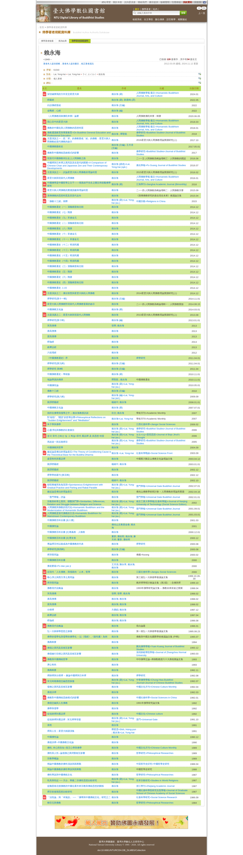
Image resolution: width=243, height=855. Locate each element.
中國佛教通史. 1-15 (57, 288)
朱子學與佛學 (54, 424)
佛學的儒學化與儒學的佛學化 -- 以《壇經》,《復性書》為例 (77, 636)
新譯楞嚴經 (53, 402)
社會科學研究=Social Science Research (156, 797)
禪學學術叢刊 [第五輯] (58, 475)
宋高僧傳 (51, 325)
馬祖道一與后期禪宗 (57, 442)
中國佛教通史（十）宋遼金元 (62, 234)
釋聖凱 (123, 134)
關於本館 (117, 2)
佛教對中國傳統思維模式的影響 (63, 152)
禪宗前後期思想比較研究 (59, 791)
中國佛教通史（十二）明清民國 (63, 244)
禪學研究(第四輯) (56, 549)
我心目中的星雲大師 (57, 121)
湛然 (49, 725)
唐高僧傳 (51, 331)
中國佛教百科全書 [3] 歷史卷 (61, 538)
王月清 (115, 564)
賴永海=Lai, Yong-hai (122, 418)
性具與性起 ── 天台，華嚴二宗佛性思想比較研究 (72, 780)
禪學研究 (140, 358)
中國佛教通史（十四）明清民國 (63, 261)
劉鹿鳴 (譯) (129, 100)
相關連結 (182, 19)
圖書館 (111, 841)
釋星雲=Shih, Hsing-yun (124, 729)
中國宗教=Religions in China (152, 201)
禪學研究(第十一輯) (57, 298)
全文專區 (148, 19)
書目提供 (153, 2)
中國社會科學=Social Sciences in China (156, 697)
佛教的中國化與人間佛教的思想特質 (65, 128)
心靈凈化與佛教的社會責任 (60, 430)
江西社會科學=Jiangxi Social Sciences (155, 424)
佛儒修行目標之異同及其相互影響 (64, 653)
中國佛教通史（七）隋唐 (59, 212)
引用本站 (176, 2)
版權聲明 (164, 2)
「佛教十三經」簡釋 (57, 201)
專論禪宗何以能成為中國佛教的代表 (65, 544)
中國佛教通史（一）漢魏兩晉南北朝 (65, 207)
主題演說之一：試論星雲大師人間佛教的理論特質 (72, 172)
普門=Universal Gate (146, 719)
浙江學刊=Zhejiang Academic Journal (155, 786)
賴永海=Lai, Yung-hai (123, 732)
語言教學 (171, 19)
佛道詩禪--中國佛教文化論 (60, 742)
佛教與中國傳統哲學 (57, 659)
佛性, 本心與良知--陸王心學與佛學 (64, 747)
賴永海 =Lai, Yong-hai (123, 453)
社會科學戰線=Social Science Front (154, 453)
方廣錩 (115, 609)
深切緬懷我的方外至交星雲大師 (63, 94)
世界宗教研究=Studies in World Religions (157, 780)
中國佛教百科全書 (56, 560)
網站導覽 (106, 2)
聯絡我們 (142, 2)
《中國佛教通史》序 (57, 358)
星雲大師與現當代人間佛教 (60, 178)
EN (203, 8)
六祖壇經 (51, 352)
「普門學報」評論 (56, 497)
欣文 (114, 413)
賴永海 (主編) (118, 105)
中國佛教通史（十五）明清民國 (63, 255)
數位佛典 (159, 19)
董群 (114, 536)
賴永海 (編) (117, 110)
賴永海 (115, 116)
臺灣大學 (103, 841)
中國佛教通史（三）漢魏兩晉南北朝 (65, 266)
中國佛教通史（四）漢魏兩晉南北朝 (65, 282)
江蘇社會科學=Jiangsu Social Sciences (156, 572)
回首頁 (197, 2)
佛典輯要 (51, 642)
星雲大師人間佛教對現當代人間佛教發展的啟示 (71, 304)
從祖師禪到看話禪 (56, 713)
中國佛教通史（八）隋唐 (59, 228)
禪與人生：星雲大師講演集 (60, 731)
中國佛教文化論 (55, 309)
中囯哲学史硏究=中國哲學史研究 (152, 764)
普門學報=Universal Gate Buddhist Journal (158, 486)
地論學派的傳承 (55, 379)
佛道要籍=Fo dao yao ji (59, 566)
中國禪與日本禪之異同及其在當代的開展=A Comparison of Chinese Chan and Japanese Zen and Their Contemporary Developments (77, 165)
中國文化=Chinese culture (149, 713)
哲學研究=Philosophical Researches (154, 753)
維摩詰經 (51, 347)
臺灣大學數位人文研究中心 (130, 841)
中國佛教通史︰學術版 (58, 374)
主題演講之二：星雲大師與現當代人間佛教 (68, 314)
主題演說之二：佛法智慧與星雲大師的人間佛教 (71, 293)
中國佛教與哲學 (55, 447)
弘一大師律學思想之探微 (59, 631)
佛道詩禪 (51, 692)
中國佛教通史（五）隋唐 (59, 271)
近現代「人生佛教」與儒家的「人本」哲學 (68, 572)
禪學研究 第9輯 (55, 368)
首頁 (41, 27)
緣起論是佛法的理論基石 (59, 491)
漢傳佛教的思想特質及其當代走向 (64, 195)
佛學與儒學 (53, 708)
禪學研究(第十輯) (56, 320)
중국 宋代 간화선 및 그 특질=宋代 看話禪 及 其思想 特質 (75, 436)
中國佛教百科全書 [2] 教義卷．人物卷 (66, 532)
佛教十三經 (53, 391)
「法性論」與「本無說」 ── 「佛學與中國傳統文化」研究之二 (79, 797)
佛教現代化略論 (55, 588)
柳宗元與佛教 (54, 802)
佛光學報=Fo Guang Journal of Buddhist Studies (161, 165)
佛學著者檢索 (47, 41)
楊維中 (115, 402)
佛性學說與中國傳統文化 (59, 774)
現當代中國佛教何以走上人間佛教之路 (66, 158)
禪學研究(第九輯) (56, 363)
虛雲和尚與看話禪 (56, 458)
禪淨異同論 (53, 554)
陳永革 (123, 564)
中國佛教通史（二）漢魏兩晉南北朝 (65, 223)
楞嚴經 (50, 100)
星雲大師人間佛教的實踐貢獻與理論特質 (67, 190)
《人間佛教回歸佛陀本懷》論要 (63, 116)
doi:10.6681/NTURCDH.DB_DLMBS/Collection (121, 850)
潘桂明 (120, 536)
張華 (114, 325)
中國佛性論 (53, 385)
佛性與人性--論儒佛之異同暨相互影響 (66, 753)
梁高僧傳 (51, 336)
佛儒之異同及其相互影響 (59, 647)
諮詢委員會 (130, 2)
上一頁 (201, 13)
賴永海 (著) (117, 94)
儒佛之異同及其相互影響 (59, 686)
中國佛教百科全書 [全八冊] (60, 520)
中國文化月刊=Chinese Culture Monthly (156, 686)
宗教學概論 (53, 758)
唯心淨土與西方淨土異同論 (60, 577)
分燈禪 (50, 609)
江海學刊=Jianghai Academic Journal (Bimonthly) (161, 184)
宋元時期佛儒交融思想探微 (60, 681)
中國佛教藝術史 (55, 146)
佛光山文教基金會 (121, 524)
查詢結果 (62, 41)
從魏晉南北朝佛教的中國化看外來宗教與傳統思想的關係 (75, 786)
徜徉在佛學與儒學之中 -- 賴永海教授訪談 (67, 413)
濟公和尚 (51, 664)
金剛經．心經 (54, 110)
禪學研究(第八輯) (56, 396)
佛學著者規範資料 (80, 41)
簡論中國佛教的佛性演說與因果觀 (64, 764)
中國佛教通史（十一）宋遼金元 (63, 239)
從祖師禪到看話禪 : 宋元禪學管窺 (64, 719)
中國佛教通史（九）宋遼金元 (62, 217)
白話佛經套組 (54, 105)
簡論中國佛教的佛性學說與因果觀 (64, 769)
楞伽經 (50, 341)
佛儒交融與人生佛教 (57, 703)
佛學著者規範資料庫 (57, 27)
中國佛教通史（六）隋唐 (59, 277)
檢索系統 (137, 19)
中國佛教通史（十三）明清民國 (63, 250)
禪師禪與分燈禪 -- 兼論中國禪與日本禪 (66, 675)
